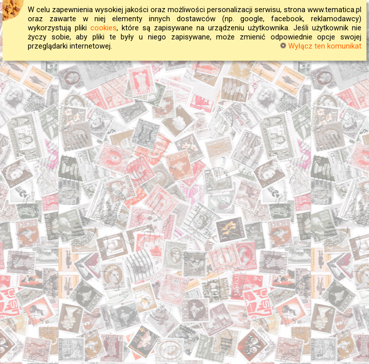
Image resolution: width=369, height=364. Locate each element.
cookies (103, 27)
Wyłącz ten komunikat (320, 46)
